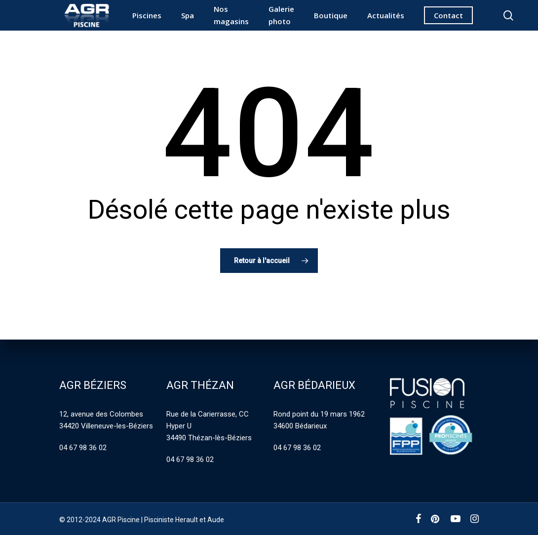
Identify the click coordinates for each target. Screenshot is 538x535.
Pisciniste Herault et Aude (184, 520)
